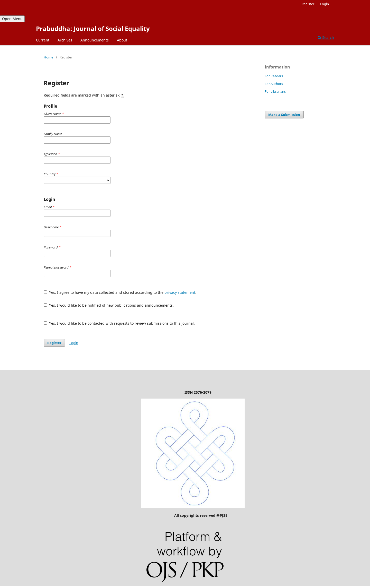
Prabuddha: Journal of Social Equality (93, 28)
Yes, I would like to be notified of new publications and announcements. (109, 305)
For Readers (274, 76)
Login (324, 4)
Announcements (94, 40)
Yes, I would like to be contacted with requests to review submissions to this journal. (119, 323)
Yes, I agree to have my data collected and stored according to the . (120, 292)
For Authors (274, 83)
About (122, 40)
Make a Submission (284, 114)
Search (326, 37)
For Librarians (275, 91)
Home (48, 57)
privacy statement (179, 292)
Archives (65, 40)
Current (42, 40)
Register (308, 4)
